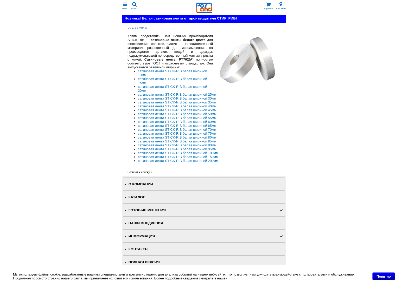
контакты (281, 6)
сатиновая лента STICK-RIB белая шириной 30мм (177, 98)
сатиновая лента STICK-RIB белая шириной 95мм (177, 149)
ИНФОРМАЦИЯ (142, 236)
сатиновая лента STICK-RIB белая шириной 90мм (177, 145)
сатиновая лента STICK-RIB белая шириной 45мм (177, 110)
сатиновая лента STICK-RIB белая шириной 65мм (177, 126)
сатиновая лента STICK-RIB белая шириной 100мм (178, 153)
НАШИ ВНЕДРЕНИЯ (146, 223)
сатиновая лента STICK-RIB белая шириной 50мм (177, 114)
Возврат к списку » (140, 172)
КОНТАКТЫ (138, 249)
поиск (134, 6)
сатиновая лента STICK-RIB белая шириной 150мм (178, 157)
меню (125, 6)
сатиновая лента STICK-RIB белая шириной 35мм (177, 102)
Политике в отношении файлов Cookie (258, 278)
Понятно (384, 276)
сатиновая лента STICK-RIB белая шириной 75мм (177, 133)
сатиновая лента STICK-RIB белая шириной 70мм (177, 130)
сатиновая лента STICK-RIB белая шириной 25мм (177, 94)
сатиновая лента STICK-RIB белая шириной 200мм (178, 161)
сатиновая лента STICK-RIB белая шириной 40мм (177, 106)
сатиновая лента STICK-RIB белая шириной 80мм (177, 137)
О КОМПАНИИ (141, 184)
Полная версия (144, 262)
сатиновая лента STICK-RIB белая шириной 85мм (177, 141)
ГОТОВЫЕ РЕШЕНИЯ (147, 210)
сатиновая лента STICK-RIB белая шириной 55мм (177, 118)
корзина (268, 6)
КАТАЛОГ (137, 197)
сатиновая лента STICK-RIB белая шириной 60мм (177, 122)
